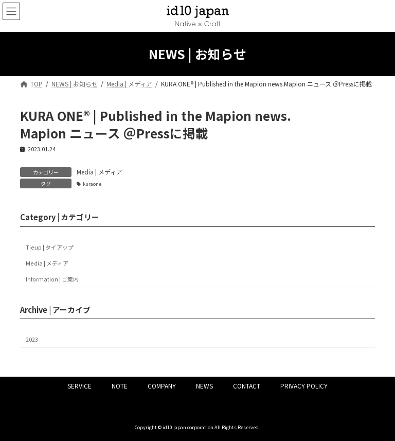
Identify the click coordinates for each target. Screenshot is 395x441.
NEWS (204, 385)
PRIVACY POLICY (304, 385)
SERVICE (79, 385)
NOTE (120, 385)
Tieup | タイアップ (50, 247)
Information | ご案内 (52, 279)
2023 (32, 340)
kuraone (92, 183)
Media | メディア (99, 171)
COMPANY (162, 385)
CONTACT (246, 385)
